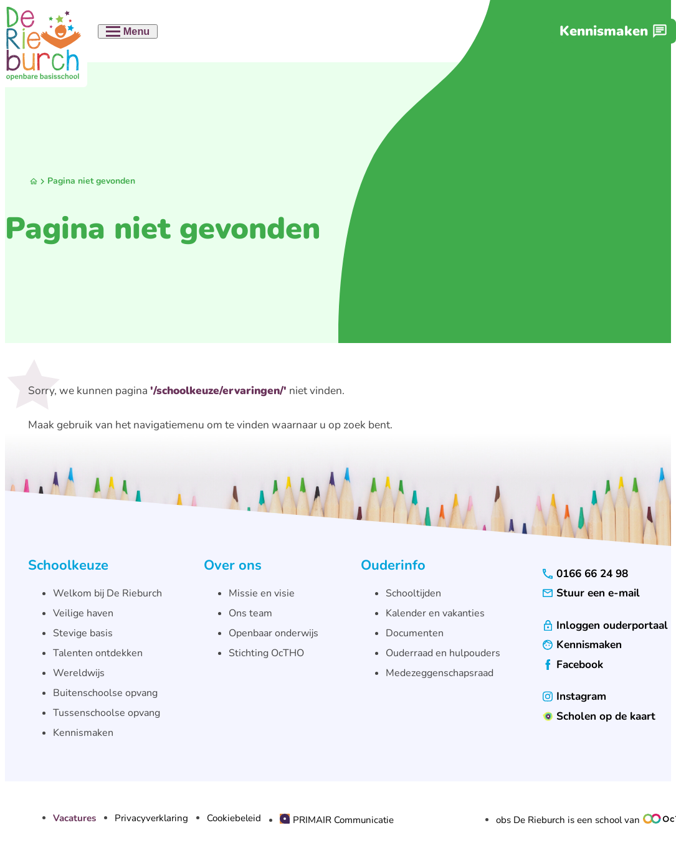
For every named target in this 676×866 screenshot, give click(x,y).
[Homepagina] (33, 181)
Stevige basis (83, 633)
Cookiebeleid (234, 818)
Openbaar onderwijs (273, 633)
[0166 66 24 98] (585, 573)
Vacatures (74, 818)
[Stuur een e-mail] (591, 593)
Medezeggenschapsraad (439, 673)
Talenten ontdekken (98, 653)
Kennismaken (83, 733)
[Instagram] (574, 696)
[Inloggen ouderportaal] (605, 625)
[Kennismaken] (613, 31)
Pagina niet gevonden (91, 181)
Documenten (415, 633)
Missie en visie (262, 593)
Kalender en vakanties (435, 613)
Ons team (250, 613)
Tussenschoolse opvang (106, 713)
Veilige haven (83, 613)
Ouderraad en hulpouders (443, 653)
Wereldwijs (79, 673)
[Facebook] (573, 664)
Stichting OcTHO (266, 653)
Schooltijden (413, 593)
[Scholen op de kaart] (599, 716)
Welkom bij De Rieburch (107, 593)
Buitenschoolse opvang (105, 693)
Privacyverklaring (151, 818)
